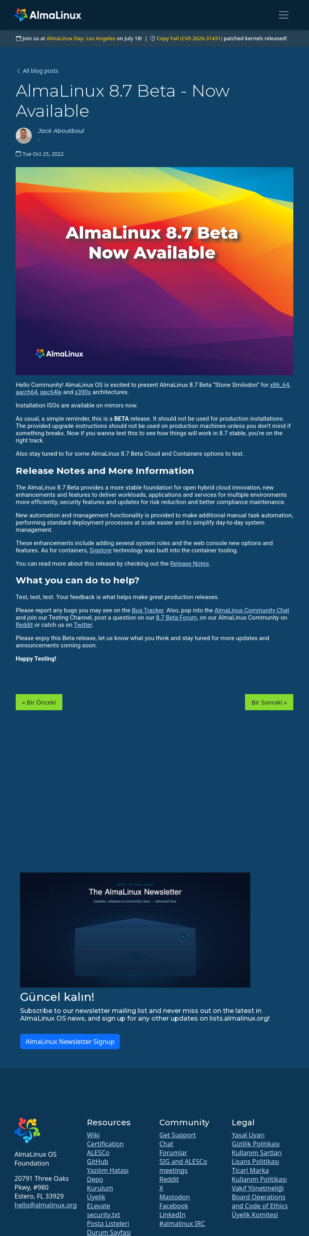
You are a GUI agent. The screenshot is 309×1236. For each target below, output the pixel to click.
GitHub (97, 1161)
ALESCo (98, 1152)
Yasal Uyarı (248, 1135)
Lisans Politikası (255, 1161)
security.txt (103, 1214)
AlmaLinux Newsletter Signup (69, 1041)
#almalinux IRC (182, 1223)
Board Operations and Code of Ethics (260, 1201)
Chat (166, 1143)
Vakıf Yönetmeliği (258, 1188)
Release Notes (189, 563)
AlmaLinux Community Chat (251, 610)
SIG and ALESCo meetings (183, 1166)
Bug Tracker (147, 610)
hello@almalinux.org (45, 1205)
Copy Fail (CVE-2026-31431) (189, 38)
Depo (95, 1179)
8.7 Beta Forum (176, 617)
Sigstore (101, 550)
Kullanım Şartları (257, 1152)
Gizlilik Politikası (256, 1143)
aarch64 (26, 392)
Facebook (173, 1205)
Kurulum (100, 1188)
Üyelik (96, 1197)
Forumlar (173, 1152)
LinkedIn (172, 1214)
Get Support (177, 1135)
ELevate (98, 1205)
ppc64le (51, 392)
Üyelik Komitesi (255, 1214)
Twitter (83, 624)
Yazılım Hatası (108, 1170)
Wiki (93, 1135)
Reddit (24, 624)
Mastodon (174, 1197)
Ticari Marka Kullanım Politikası (259, 1175)
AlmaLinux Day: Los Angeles (81, 38)
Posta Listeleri (108, 1223)
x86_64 (279, 385)
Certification (105, 1143)
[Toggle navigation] (284, 15)
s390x (82, 392)
